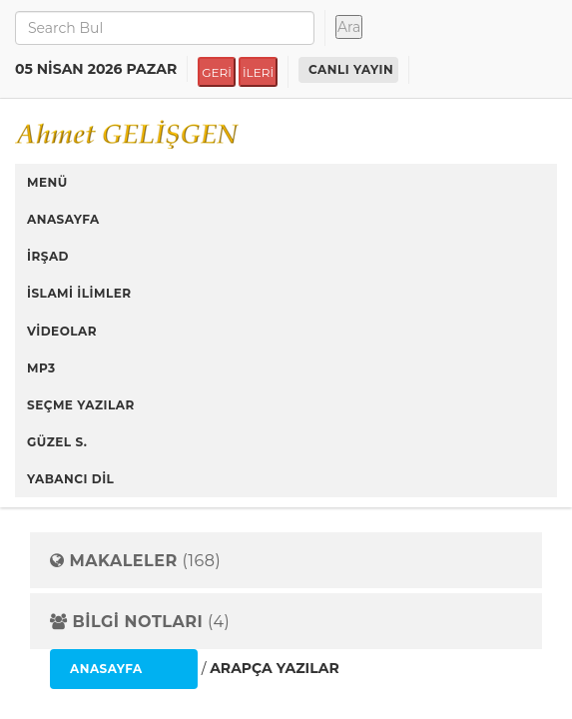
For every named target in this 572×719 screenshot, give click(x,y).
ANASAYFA (63, 219)
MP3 (41, 367)
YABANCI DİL (70, 478)
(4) (140, 622)
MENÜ (47, 182)
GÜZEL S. (57, 441)
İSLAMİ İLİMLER (79, 293)
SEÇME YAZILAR (81, 404)
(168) (135, 561)
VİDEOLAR (62, 331)
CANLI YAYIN (350, 69)
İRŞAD (48, 256)
